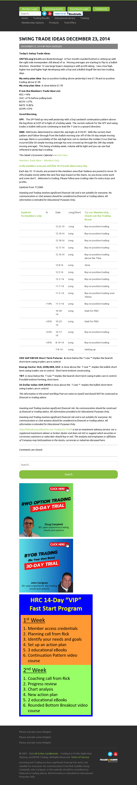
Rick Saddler (54, 46)
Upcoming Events (53, 9)
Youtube (50, 13)
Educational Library (65, 18)
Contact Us (101, 9)
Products (54, 22)
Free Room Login (79, 9)
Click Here (62, 155)
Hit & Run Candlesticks (46, 753)
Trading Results (41, 18)
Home (25, 18)
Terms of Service (80, 757)
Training (84, 18)
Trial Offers (70, 22)
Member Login (29, 9)
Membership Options (33, 22)
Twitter (44, 13)
